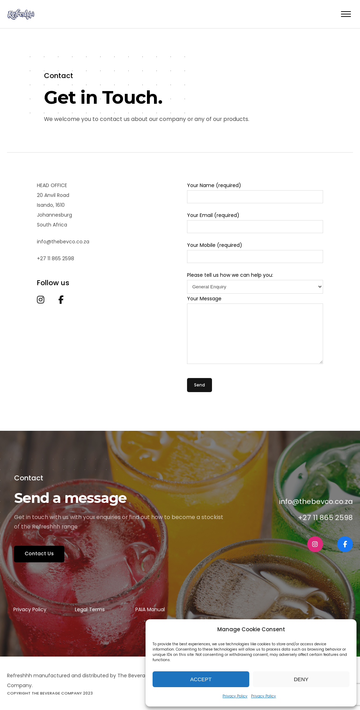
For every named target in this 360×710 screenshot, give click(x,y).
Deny (301, 679)
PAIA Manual (150, 609)
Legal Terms (90, 609)
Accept (201, 679)
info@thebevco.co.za (316, 502)
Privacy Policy (235, 696)
